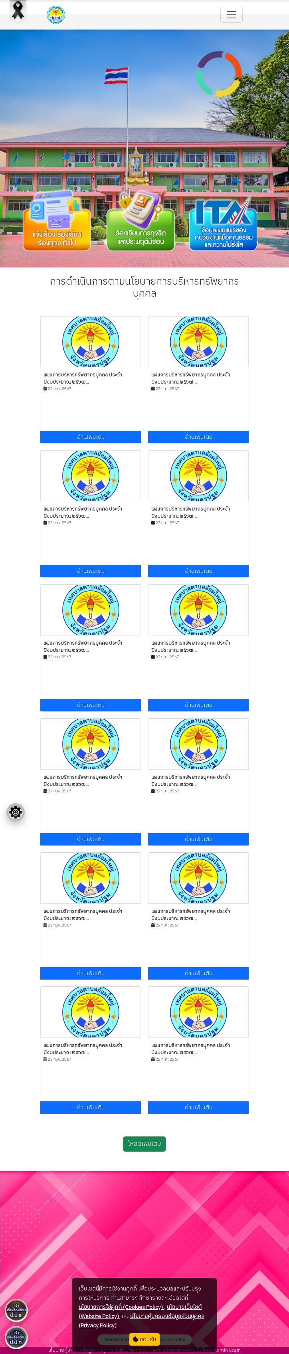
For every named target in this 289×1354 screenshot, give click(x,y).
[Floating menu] (15, 812)
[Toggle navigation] (231, 15)
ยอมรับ (144, 1339)
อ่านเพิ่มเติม (91, 436)
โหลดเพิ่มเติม (144, 1143)
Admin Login (226, 1350)
